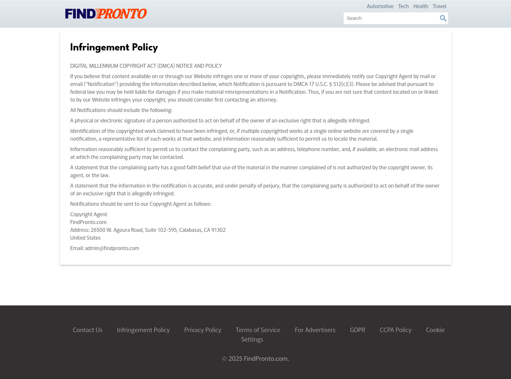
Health (420, 6)
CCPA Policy (396, 329)
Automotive (380, 6)
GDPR (357, 329)
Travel (439, 6)
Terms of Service (258, 329)
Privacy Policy (202, 329)
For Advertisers (315, 329)
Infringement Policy (143, 329)
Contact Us (87, 329)
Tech (403, 6)
